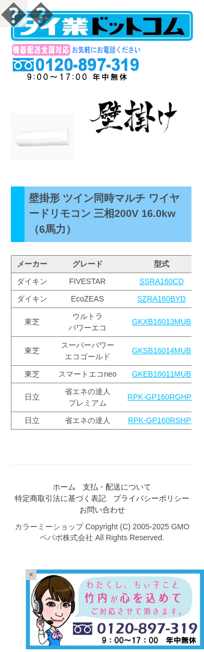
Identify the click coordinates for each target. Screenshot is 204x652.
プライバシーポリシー (151, 498)
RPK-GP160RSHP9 (161, 420)
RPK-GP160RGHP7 (161, 397)
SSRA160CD (161, 281)
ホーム (64, 486)
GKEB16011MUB (161, 374)
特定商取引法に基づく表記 (60, 498)
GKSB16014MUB (161, 350)
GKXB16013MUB (161, 321)
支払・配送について (117, 486)
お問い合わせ (102, 509)
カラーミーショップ (49, 526)
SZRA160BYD (161, 298)
